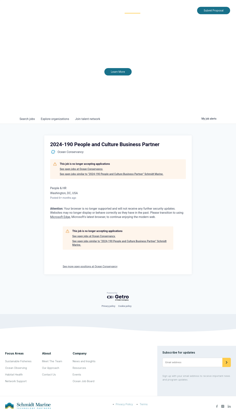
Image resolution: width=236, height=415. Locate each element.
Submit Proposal (213, 10)
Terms (144, 404)
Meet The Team (52, 361)
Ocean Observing (16, 367)
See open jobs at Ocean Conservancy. (81, 169)
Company (80, 353)
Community (132, 10)
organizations (55, 119)
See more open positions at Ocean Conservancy (90, 266)
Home (73, 10)
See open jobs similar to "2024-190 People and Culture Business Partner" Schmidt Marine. (111, 174)
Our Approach (50, 367)
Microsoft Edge (60, 217)
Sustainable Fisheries (18, 361)
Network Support (16, 381)
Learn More (118, 71)
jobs (27, 119)
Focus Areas (108, 10)
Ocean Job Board (83, 381)
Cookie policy (124, 306)
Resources (79, 367)
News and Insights (160, 10)
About (87, 10)
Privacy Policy (124, 404)
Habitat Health (14, 374)
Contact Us (186, 10)
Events (77, 374)
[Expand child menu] (94, 10)
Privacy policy (108, 306)
